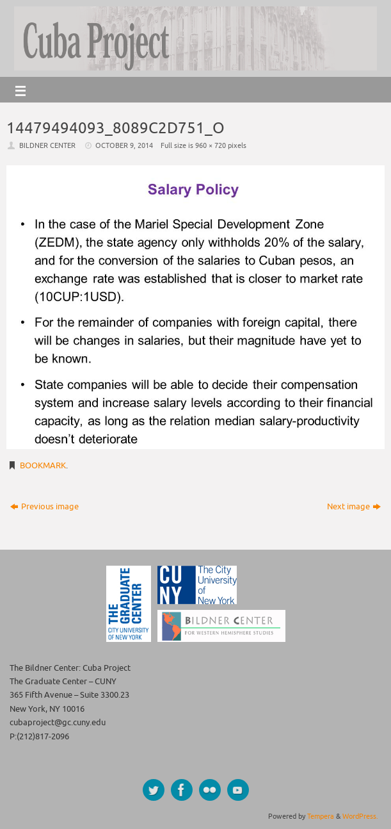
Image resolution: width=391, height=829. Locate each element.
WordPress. (360, 816)
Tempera (320, 816)
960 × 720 (210, 145)
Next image (354, 507)
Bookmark (43, 466)
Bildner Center (47, 145)
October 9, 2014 (124, 145)
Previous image (44, 507)
